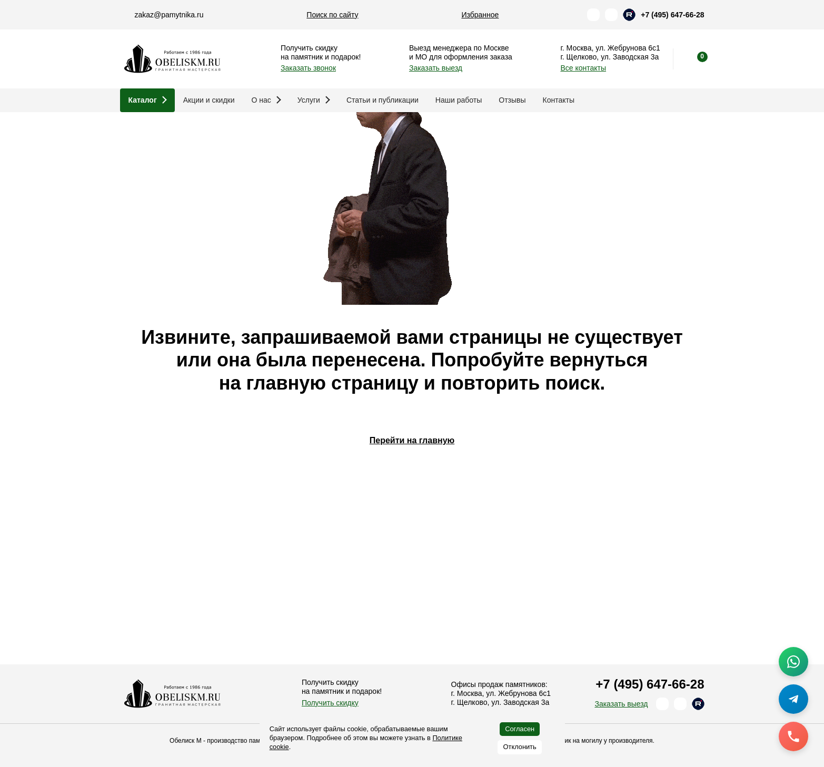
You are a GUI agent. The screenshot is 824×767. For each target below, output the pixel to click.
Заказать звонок (308, 68)
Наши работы (458, 100)
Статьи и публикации (382, 100)
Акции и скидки (209, 100)
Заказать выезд (435, 68)
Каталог (147, 100)
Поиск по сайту (332, 15)
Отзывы (512, 100)
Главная (136, 128)
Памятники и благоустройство (219, 128)
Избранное (480, 15)
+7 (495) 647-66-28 (672, 15)
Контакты (558, 100)
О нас (266, 100)
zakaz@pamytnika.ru (169, 15)
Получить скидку (330, 703)
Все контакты (583, 68)
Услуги (313, 100)
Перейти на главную (412, 552)
